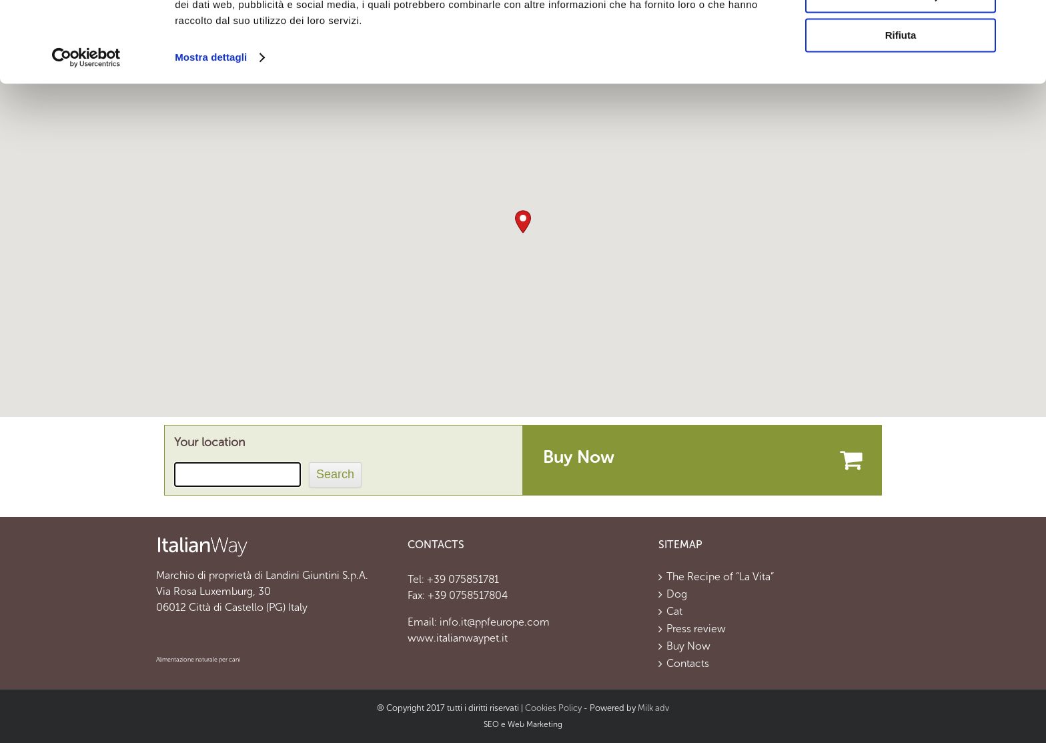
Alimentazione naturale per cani (198, 659)
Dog (676, 594)
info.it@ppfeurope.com (495, 622)
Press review (696, 629)
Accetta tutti (901, 33)
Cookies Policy (553, 708)
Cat (674, 611)
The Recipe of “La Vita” (720, 577)
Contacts (687, 663)
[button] (523, 221)
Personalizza (901, 72)
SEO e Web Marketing (523, 724)
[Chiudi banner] (1025, 20)
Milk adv (653, 708)
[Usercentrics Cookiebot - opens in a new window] (86, 133)
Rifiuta (901, 111)
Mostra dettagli (211, 133)
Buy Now (688, 646)
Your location (209, 442)
